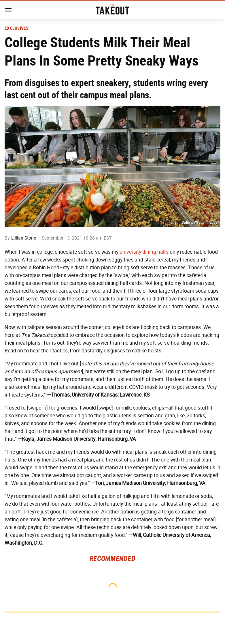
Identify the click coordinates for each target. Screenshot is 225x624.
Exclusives (17, 28)
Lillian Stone (23, 238)
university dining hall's (144, 252)
